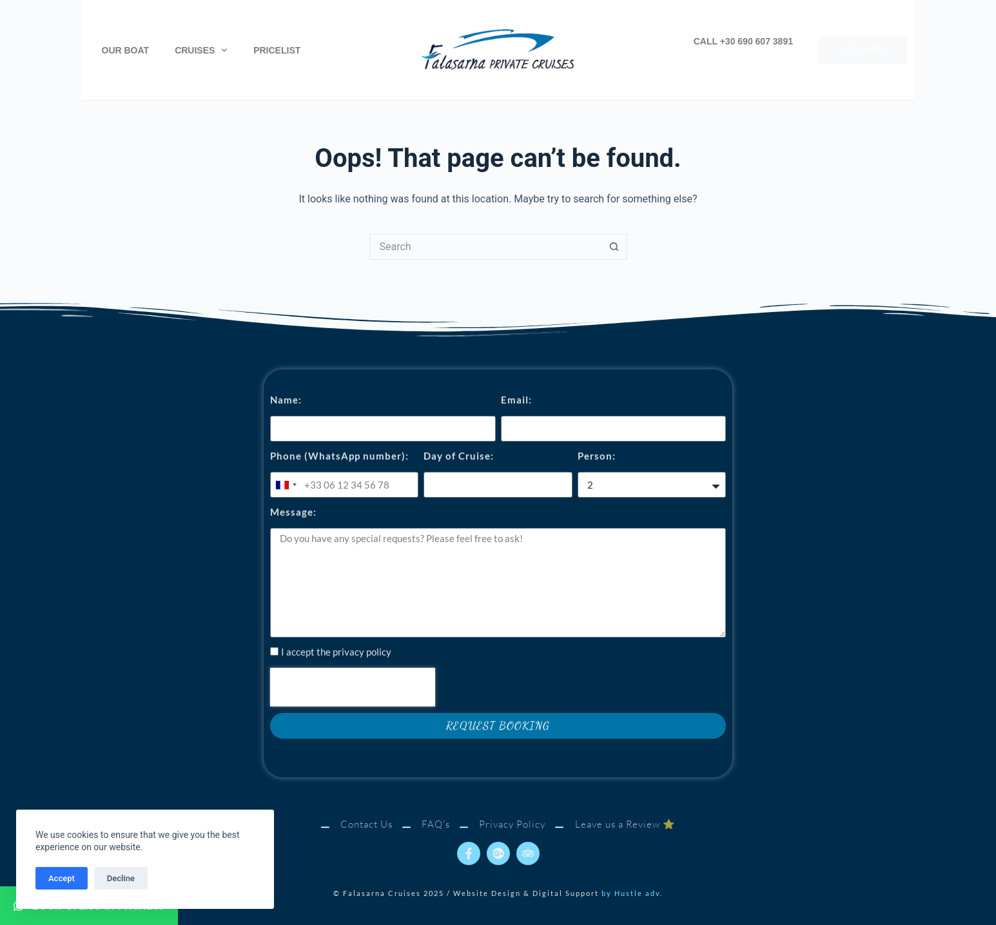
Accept (61, 878)
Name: (286, 399)
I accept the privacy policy (336, 651)
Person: (597, 456)
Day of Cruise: (459, 456)
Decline (121, 878)
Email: (516, 399)
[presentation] (352, 687)
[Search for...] (485, 247)
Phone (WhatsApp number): (339, 456)
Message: (293, 512)
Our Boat (126, 50)
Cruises (201, 50)
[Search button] (614, 247)
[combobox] (285, 484)
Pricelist (276, 50)
